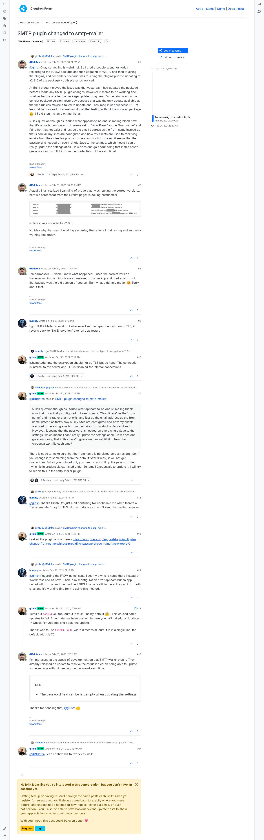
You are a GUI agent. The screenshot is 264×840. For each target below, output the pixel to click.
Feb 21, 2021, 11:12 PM (68, 357)
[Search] (4, 40)
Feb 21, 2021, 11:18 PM (68, 533)
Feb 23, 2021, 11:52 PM (64, 654)
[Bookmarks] (4, 33)
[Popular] (4, 26)
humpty (33, 320)
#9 (139, 320)
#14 (139, 570)
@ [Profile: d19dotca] (48, 56)
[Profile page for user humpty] (22, 323)
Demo (221, 8)
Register (27, 828)
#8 (139, 268)
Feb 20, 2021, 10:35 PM (65, 185)
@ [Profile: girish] (34, 67)
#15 (139, 608)
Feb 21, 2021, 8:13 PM (62, 320)
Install (241, 8)
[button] (4, 828)
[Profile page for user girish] (22, 359)
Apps (199, 8)
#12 (139, 497)
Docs (231, 8)
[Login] (259, 4)
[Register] (259, 11)
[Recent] (4, 11)
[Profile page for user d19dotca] (22, 64)
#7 (139, 185)
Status (210, 8)
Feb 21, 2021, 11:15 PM (62, 497)
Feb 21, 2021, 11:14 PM (68, 393)
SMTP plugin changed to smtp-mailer (83, 56)
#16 (139, 654)
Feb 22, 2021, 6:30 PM (68, 608)
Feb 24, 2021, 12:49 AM (69, 748)
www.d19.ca (35, 167)
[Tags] (4, 19)
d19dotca (34, 62)
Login (39, 828)
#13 (139, 533)
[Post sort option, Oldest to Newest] (173, 57)
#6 (139, 62)
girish (38, 56)
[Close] (136, 784)
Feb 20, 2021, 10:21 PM (64, 62)
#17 (139, 748)
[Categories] (4, 4)
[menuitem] (259, 4)
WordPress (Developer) (30, 41)
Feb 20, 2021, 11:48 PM (64, 268)
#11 (139, 393)
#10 (139, 357)
